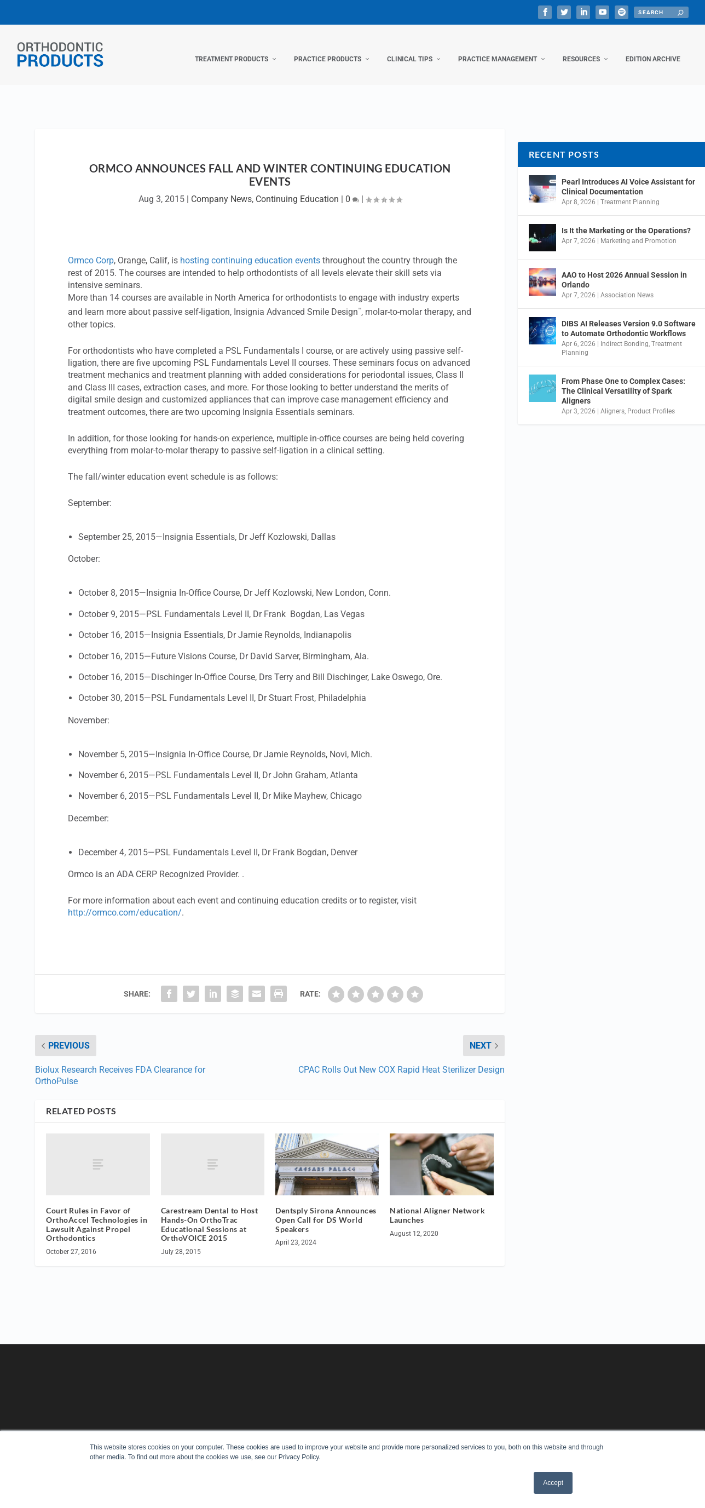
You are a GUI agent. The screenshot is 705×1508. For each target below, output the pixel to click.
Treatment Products (231, 48)
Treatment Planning (630, 191)
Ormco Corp (91, 249)
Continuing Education (297, 188)
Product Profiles (651, 400)
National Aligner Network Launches (437, 1204)
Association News (627, 284)
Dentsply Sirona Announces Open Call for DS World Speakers (326, 1209)
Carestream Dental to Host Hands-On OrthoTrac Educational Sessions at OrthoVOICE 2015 (209, 1213)
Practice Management (497, 48)
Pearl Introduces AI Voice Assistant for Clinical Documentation (628, 175)
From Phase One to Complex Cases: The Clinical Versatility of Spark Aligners (623, 379)
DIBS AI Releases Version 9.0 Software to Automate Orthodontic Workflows (629, 317)
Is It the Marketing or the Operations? (626, 219)
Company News (221, 188)
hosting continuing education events (250, 249)
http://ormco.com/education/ (125, 901)
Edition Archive (653, 48)
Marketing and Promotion (638, 230)
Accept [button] (553, 1483)
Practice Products (327, 48)
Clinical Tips (409, 48)
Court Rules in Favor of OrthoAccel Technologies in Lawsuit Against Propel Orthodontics (96, 1213)
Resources (581, 48)
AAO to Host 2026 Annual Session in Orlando (624, 269)
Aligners (612, 400)
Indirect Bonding (624, 333)
